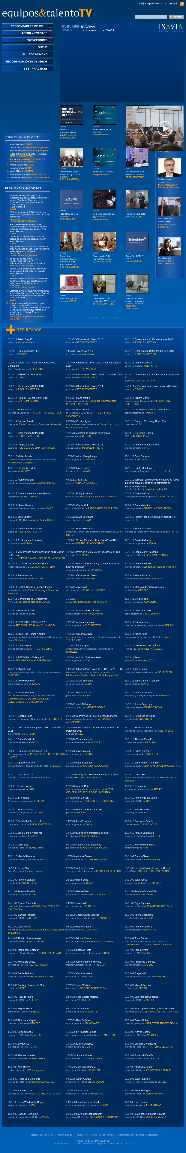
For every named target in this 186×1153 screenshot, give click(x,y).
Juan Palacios (142, 1078)
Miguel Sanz (24, 669)
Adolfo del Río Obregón (88, 610)
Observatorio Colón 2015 (31, 386)
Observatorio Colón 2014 (89, 386)
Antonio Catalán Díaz (146, 891)
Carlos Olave (142, 856)
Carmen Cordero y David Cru (150, 421)
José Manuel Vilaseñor (30, 832)
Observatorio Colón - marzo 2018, (103, 259)
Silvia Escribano (84, 516)
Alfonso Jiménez (26, 1055)
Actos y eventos (65, 1135)
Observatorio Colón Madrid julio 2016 (154, 351)
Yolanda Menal (84, 739)
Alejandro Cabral (143, 1067)
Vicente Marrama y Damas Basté (152, 409)
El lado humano (107, 1135)
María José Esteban (28, 949)
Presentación (25, 575)
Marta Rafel (82, 409)
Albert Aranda (83, 1078)
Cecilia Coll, (30, 147)
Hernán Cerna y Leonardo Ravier (152, 868)
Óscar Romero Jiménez (88, 961)
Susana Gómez (84, 1055)
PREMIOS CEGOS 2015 (31, 374)
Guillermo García (144, 433)
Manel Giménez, (21, 144)
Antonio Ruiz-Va (26, 891)
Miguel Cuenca (143, 985)
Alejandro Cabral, (30, 177)
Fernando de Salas (145, 716)
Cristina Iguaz (83, 421)
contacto (173, 3)
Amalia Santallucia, (22, 165)
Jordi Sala (23, 844)
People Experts (26, 444)
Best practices (153, 1135)
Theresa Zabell (143, 739)
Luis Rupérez (142, 1102)
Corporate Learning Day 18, (104, 216)
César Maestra (84, 973)
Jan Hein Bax (83, 1008)
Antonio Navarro (143, 362)
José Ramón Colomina (147, 762)
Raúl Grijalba (83, 1020)
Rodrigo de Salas (85, 528)
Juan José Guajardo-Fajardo (150, 1113)
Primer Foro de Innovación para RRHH (155, 516)
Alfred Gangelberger (87, 456)
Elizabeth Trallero (27, 468)
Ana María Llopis (144, 692)
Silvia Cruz (23, 1043)
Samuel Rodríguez (28, 1113)
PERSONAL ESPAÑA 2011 (32, 622)
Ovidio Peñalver (143, 540)
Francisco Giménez (145, 961)
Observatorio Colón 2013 (31, 433)
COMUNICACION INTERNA (33, 563)
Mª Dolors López (26, 961)
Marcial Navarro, (21, 171)
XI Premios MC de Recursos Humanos (97, 716)
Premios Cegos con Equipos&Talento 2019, (136, 132)
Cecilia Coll (82, 505)
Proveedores (82, 1135)
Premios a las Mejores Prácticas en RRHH (99, 552)
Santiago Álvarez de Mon (31, 985)
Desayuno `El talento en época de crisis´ (97, 774)
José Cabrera (83, 704)
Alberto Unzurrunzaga (29, 938)
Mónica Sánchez (27, 809)
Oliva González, (166, 261)
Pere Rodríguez (143, 1090)
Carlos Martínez (143, 505)
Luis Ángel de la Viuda (88, 1102)
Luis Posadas (83, 821)
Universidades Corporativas (32, 598)
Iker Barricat (82, 797)
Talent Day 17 (25, 339)
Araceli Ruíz (82, 786)
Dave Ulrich (141, 774)
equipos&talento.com (156, 3)
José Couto (141, 669)
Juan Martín (24, 926)
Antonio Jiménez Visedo (147, 444)
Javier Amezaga (143, 704)
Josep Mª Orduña (144, 1055)
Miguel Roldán (25, 1008)
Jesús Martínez (26, 692)
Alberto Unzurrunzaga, (28, 174)
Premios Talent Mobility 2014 (33, 397)
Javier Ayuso (83, 751)
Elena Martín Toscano (146, 552)
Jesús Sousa (25, 786)
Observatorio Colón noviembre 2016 (154, 339)
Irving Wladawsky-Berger (31, 1102)
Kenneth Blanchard (145, 844)
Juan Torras (141, 879)
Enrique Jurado (26, 421)
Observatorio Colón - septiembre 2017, (104, 301)
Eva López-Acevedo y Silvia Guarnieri (155, 1008)
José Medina (83, 985)
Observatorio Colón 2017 (89, 339)
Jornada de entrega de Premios (93, 433)
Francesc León (26, 610)
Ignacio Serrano (26, 762)
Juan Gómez (141, 938)
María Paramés (143, 528)
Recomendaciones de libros (131, 1135)
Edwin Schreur (142, 751)
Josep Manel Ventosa (87, 914)
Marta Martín (83, 397)
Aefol (137, 657)
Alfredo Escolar (84, 856)
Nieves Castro (142, 1031)
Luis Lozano (82, 1090)
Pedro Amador (84, 926)
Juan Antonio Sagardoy (88, 844)
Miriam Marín (142, 397)
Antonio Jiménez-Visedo (89, 657)
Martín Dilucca (142, 575)
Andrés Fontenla (85, 622)
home (140, 3)
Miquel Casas (83, 938)
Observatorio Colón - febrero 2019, (136, 174)
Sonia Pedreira (26, 973)
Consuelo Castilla (144, 821)
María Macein (25, 409)
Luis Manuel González (147, 996)
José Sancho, (29, 151)
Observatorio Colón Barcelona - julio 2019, (70, 175)
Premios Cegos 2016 (29, 351)
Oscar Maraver (84, 634)
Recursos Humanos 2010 (89, 809)
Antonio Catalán (26, 879)
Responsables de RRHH (42, 1135)
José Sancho (25, 516)
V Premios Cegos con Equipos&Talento (156, 386)
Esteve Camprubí (27, 903)
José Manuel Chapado (30, 540)
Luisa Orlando (25, 1031)
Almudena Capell (27, 1020)
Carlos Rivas (25, 645)
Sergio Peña (141, 598)
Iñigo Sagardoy (84, 762)
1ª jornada (23, 797)
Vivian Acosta (25, 456)
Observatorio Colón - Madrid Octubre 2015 (99, 374)
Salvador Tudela (26, 914)
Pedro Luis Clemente (29, 1078)
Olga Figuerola (143, 903)
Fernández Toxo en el (29, 821)
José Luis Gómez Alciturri (31, 634)
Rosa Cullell (82, 879)
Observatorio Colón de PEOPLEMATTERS (99, 669)
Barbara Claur (25, 1090)
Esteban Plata (83, 949)
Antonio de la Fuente (146, 797)
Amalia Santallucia (144, 832)
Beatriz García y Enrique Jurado (35, 587)
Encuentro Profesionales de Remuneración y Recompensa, (69, 261)
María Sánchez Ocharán (89, 1113)
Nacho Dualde (142, 809)
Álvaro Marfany (26, 479)
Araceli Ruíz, (27, 160)
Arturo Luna (141, 634)
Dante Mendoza (143, 468)
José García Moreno (87, 996)
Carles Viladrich (26, 739)
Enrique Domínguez (145, 1043)
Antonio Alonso (143, 563)
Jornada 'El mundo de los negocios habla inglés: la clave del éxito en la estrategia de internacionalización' (151, 482)
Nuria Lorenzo (25, 774)
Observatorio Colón (86, 575)
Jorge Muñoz (142, 973)
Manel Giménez (26, 505)
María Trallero (83, 468)
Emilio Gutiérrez (84, 1043)
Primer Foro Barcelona (30, 528)
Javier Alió (81, 479)
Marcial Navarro (26, 856)
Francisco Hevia (143, 727)
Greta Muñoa (142, 493)
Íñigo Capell (82, 645)
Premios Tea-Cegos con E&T (33, 751)
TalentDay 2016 (84, 351)
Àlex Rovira (24, 1067)
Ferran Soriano (84, 692)
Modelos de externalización (149, 587)
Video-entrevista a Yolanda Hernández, (28, 155)
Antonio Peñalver (85, 868)
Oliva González (143, 610)
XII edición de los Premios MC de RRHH (97, 540)
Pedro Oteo (82, 891)
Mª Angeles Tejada (86, 1031)
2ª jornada (140, 786)
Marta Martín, (30, 311)
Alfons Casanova (144, 914)
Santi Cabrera (142, 456)
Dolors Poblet (142, 1020)
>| (125, 318)
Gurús (94, 1135)
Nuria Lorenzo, (21, 168)
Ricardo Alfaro (25, 996)
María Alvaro (141, 949)
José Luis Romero (86, 1067)
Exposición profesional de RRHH (93, 832)
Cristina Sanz (142, 622)
